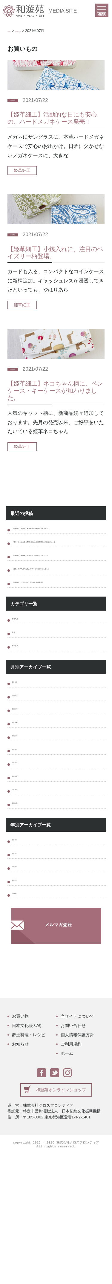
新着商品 (18, 100)
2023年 (20, 967)
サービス (22, 708)
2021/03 (21, 891)
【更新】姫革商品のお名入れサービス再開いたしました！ (57, 605)
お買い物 (20, 1145)
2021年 (20, 1002)
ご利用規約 (71, 1173)
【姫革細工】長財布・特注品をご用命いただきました (57, 581)
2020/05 (21, 909)
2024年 (20, 949)
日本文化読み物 (26, 1154)
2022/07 (21, 820)
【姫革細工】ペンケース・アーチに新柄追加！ (57, 629)
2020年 (20, 1020)
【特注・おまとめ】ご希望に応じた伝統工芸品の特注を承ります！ (57, 557)
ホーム (12, 31)
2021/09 (21, 837)
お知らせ (20, 1173)
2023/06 (21, 802)
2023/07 (21, 784)
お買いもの (31, 31)
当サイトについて (77, 1145)
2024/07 (21, 766)
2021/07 (21, 855)
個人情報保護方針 (77, 1163)
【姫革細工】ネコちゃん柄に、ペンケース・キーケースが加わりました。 (55, 390)
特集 (17, 690)
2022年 (20, 985)
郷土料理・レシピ (28, 1163)
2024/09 (21, 749)
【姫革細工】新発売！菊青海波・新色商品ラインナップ (57, 533)
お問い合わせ (73, 1154)
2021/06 (21, 873)
